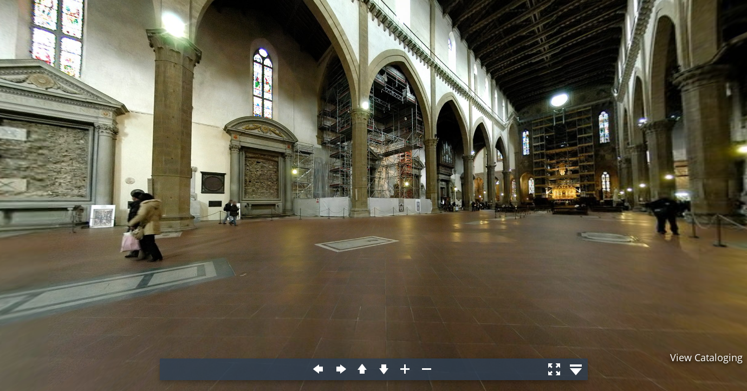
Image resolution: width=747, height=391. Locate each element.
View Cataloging (706, 357)
